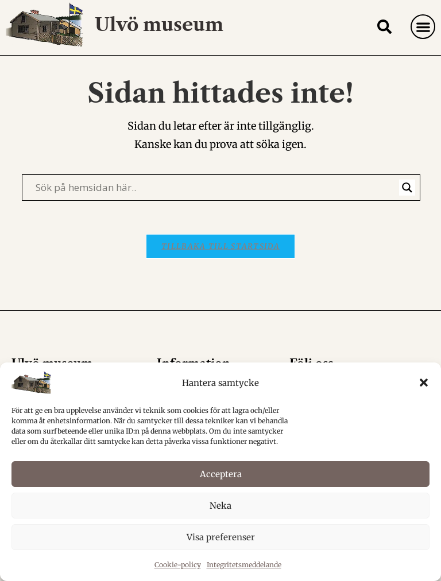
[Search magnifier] (407, 212)
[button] (424, 382)
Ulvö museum (162, 24)
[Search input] (216, 212)
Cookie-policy (177, 564)
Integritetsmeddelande (244, 564)
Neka (220, 505)
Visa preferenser (221, 537)
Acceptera (221, 474)
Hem (319, 72)
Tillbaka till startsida (220, 272)
